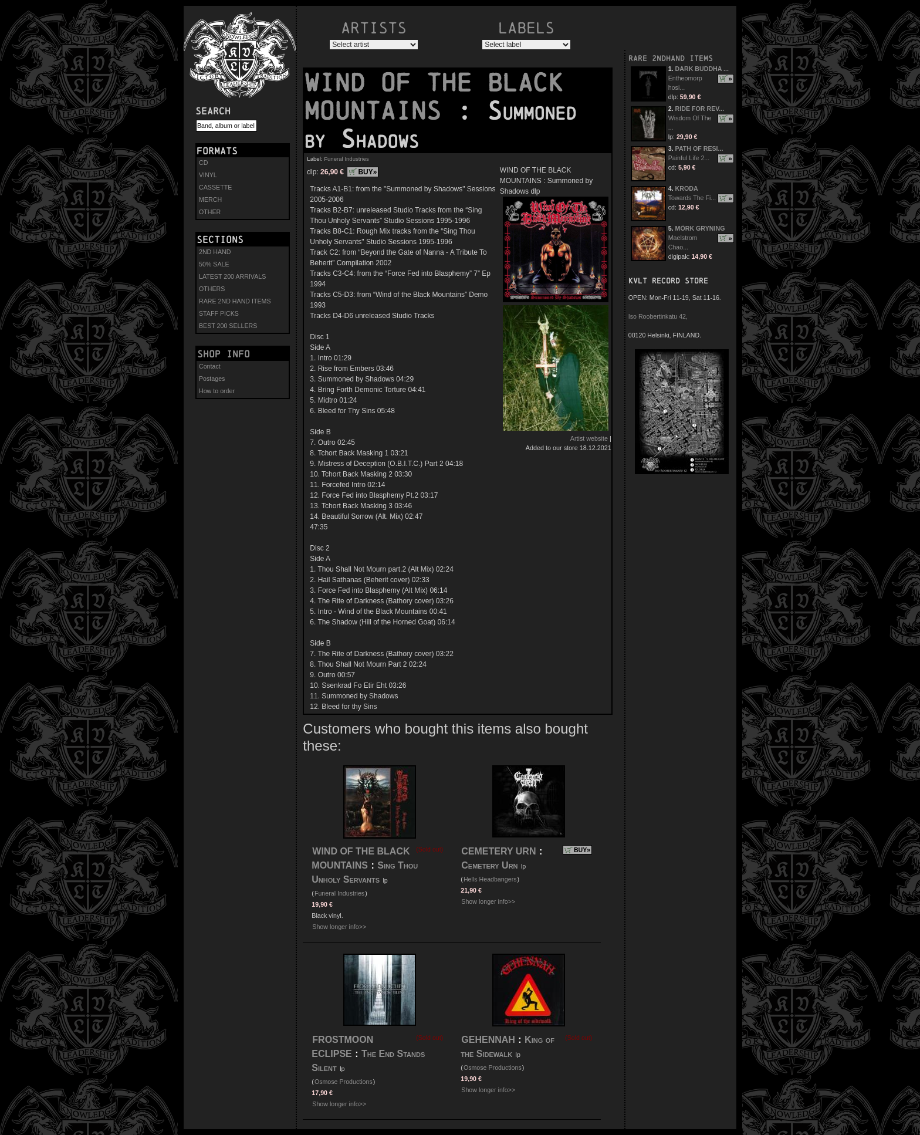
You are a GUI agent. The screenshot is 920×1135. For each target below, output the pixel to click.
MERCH (210, 199)
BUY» (367, 172)
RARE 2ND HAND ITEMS (235, 301)
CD (203, 162)
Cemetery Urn (489, 865)
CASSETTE (215, 187)
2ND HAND (215, 251)
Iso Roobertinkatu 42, (658, 316)
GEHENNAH (488, 1040)
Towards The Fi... (692, 197)
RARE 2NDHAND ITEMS (670, 58)
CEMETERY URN (498, 851)
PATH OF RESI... (699, 148)
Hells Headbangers (490, 879)
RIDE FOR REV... (700, 108)
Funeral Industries (346, 159)
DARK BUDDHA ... (702, 68)
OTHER (210, 211)
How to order (217, 390)
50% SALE (214, 264)
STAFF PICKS (219, 313)
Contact (210, 366)
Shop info (223, 354)
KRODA (686, 188)
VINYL (208, 174)
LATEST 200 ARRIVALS (232, 276)
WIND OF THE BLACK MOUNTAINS (433, 97)
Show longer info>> (339, 926)
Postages (212, 378)
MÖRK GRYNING (700, 228)
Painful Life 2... (689, 157)
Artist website (589, 438)
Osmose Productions (343, 1081)
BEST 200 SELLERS (228, 325)
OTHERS (212, 288)
